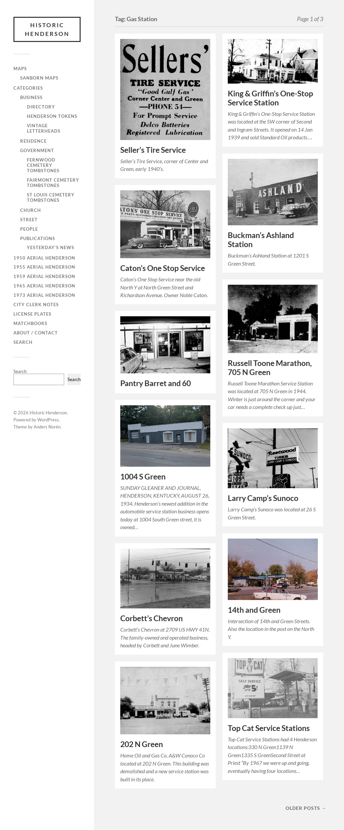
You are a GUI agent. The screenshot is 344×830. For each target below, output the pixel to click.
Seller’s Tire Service (153, 149)
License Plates (32, 314)
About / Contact (35, 332)
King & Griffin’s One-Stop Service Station (270, 98)
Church (30, 210)
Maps (20, 68)
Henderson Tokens (52, 116)
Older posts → (306, 808)
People (29, 229)
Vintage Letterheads (43, 128)
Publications (37, 238)
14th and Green (254, 609)
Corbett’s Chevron (151, 618)
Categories (28, 88)
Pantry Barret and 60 (155, 383)
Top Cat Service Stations (269, 728)
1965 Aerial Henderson (44, 285)
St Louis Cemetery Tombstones (51, 197)
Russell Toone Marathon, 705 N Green (270, 368)
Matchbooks (30, 323)
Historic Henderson (47, 29)
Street (29, 219)
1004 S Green (143, 476)
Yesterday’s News (50, 247)
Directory (41, 106)
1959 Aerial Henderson (44, 276)
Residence (33, 141)
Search (23, 342)
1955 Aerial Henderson (44, 267)
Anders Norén (47, 426)
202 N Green (141, 744)
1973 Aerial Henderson (44, 295)
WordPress (48, 419)
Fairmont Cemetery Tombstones (53, 182)
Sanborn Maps (39, 78)
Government (37, 150)
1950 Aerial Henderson (44, 258)
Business (31, 97)
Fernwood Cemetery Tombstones (43, 165)
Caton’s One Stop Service (162, 268)
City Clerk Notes (36, 304)
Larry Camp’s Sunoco (263, 498)
